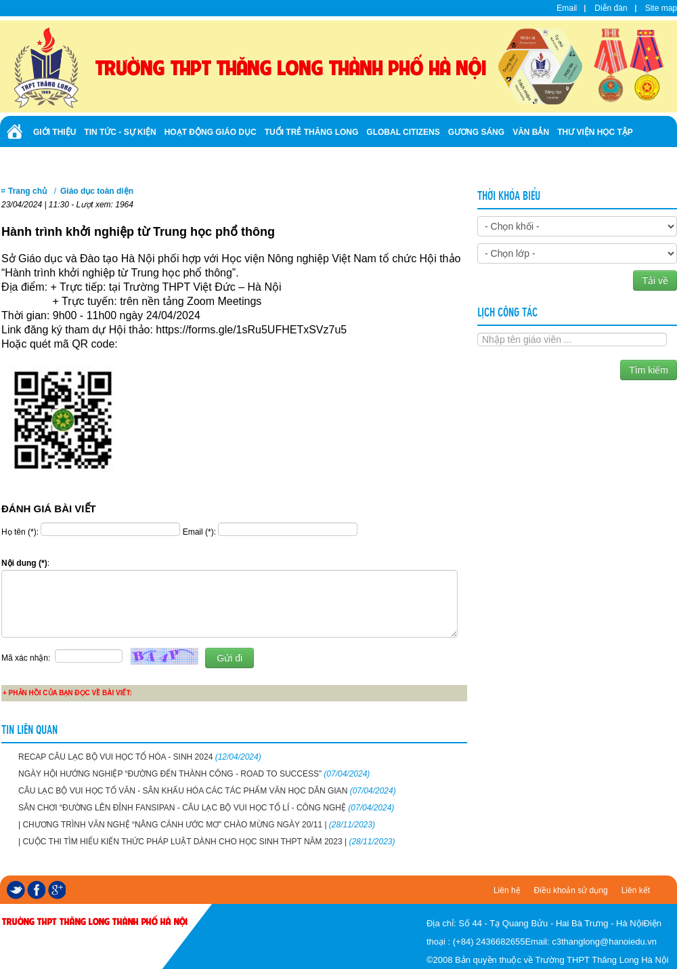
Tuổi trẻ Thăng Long (312, 132)
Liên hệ (507, 890)
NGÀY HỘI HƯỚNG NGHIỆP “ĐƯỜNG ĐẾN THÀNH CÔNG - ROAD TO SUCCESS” (194, 774)
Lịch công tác (507, 311)
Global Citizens (402, 132)
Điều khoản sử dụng (571, 890)
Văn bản (530, 132)
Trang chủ (27, 191)
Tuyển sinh (57, 161)
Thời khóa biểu (508, 194)
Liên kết (635, 890)
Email (566, 8)
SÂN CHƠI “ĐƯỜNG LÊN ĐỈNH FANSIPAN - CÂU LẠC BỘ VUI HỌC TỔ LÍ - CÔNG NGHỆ (206, 807)
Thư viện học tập (595, 132)
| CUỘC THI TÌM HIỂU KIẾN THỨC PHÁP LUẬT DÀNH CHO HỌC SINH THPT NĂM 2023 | (206, 841)
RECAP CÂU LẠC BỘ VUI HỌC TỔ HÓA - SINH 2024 (139, 757)
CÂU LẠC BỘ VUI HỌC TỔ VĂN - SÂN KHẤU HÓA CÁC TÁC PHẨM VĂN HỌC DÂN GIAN (207, 791)
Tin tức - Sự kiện (120, 132)
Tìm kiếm (648, 370)
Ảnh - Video (114, 161)
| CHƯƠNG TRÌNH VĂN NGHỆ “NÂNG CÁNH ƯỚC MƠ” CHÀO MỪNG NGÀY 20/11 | (196, 824)
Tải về (655, 280)
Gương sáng (476, 132)
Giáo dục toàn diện (96, 191)
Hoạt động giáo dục (211, 132)
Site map (661, 8)
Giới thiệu (54, 132)
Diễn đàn (610, 8)
